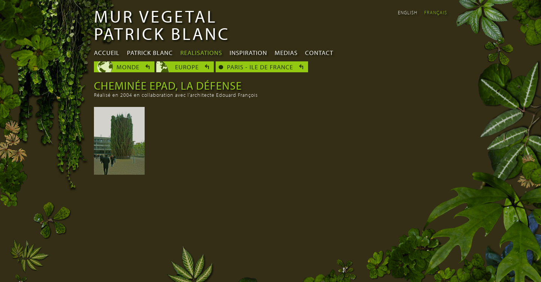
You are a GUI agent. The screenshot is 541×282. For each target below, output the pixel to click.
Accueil (106, 52)
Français (435, 12)
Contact (319, 52)
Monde (127, 67)
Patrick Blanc (150, 52)
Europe (187, 67)
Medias (286, 52)
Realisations (201, 52)
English (407, 12)
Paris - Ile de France (260, 67)
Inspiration (248, 52)
